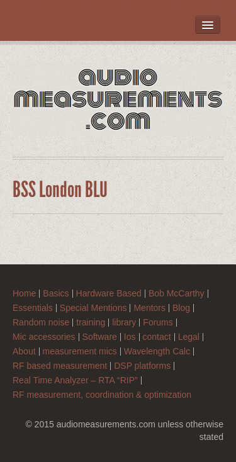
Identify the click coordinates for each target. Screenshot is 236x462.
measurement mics (80, 351)
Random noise (41, 322)
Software (99, 337)
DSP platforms (142, 366)
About (24, 351)
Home (24, 294)
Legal (188, 337)
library (124, 322)
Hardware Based (109, 294)
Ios (130, 337)
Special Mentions (93, 308)
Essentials (33, 308)
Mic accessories (44, 337)
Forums (157, 322)
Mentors (149, 308)
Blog (181, 308)
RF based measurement (60, 366)
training (90, 322)
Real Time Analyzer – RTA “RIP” (75, 380)
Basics (56, 294)
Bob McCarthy (177, 294)
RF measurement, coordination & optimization (102, 395)
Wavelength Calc (157, 351)
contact (157, 337)
